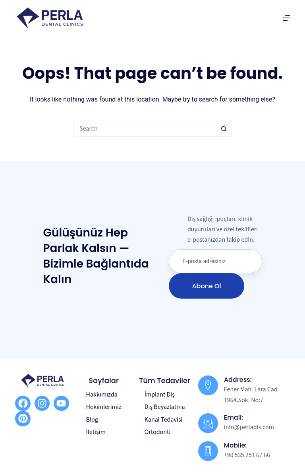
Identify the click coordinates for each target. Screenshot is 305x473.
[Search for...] (144, 129)
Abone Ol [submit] (206, 286)
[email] (215, 261)
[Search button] (224, 129)
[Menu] (286, 18)
